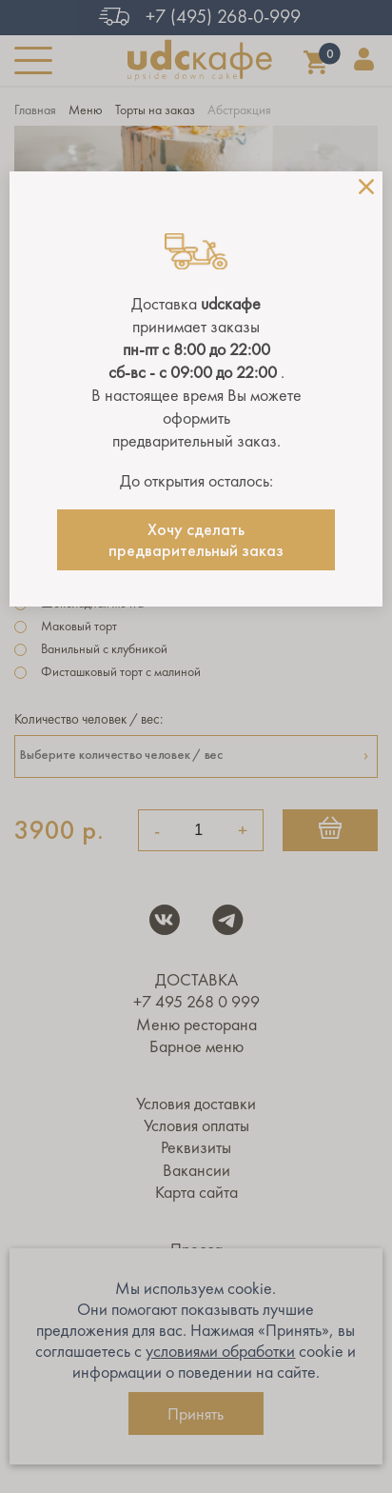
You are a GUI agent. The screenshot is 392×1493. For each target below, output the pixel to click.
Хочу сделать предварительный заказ (196, 540)
